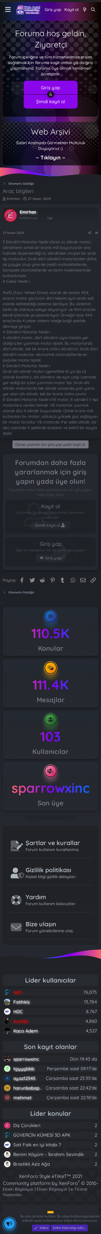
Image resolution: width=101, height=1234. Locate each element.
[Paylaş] (89, 233)
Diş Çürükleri (26, 1125)
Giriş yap (50, 87)
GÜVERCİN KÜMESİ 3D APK (41, 1135)
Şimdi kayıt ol (50, 101)
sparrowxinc (51, 787)
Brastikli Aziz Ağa (31, 1164)
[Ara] (93, 9)
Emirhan (13, 198)
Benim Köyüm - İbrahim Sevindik (48, 1154)
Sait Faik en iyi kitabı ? (37, 1144)
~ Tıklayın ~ (50, 157)
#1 (96, 233)
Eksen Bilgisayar (18, 1189)
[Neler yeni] (84, 9)
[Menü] (8, 9)
